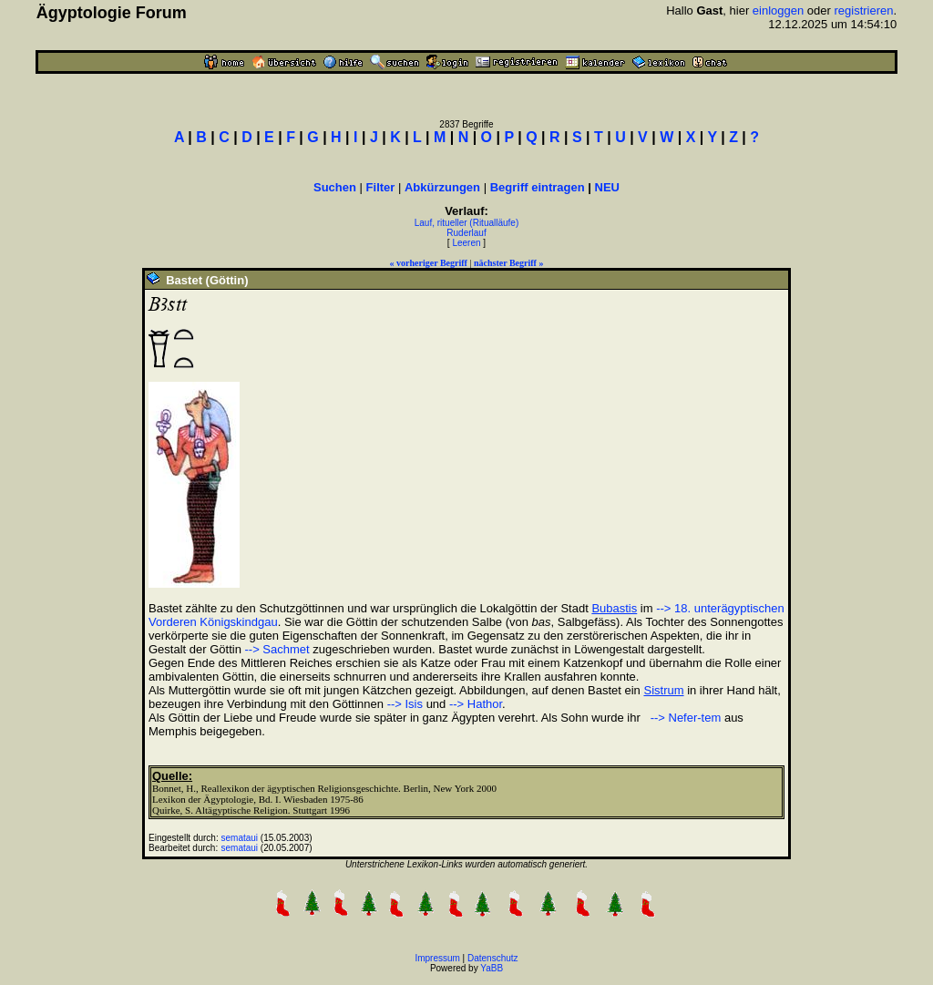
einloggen (778, 10)
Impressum (437, 958)
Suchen (334, 187)
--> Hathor (475, 704)
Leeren (466, 243)
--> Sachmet (277, 649)
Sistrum (663, 690)
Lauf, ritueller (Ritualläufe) (467, 223)
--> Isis (405, 704)
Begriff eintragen (537, 187)
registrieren (864, 10)
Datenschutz (492, 958)
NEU (607, 187)
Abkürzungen (442, 187)
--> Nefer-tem (684, 717)
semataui (240, 838)
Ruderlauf (466, 233)
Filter (380, 187)
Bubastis (614, 608)
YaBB (491, 968)
